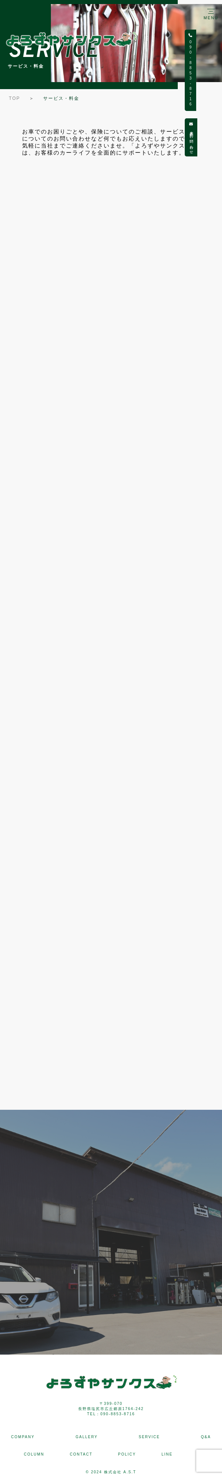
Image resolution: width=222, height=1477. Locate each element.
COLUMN (34, 1454)
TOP (14, 98)
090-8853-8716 (215, 70)
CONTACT (81, 1454)
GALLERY (87, 1437)
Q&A (206, 1437)
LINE (167, 1454)
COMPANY (23, 1437)
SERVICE (149, 1437)
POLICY (127, 1454)
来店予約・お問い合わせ (216, 137)
